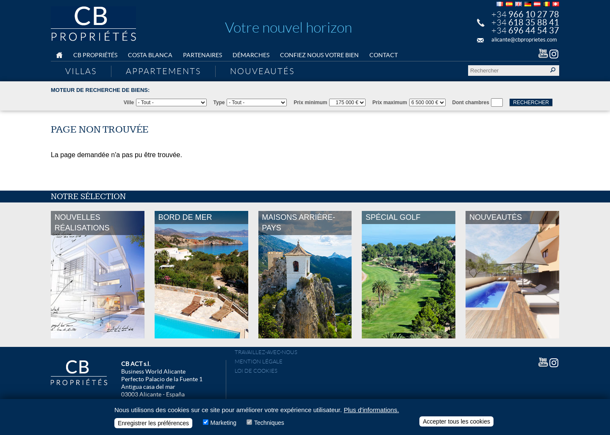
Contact (383, 55)
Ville (129, 102)
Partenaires (202, 55)
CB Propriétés (95, 55)
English (518, 4)
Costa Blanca (150, 55)
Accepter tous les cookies (456, 423)
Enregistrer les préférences (153, 425)
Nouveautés (262, 71)
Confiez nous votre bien (319, 55)
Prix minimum (310, 102)
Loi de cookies (256, 371)
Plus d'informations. (371, 412)
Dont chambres (470, 102)
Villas (81, 71)
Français (499, 4)
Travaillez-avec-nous (266, 352)
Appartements (163, 71)
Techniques (269, 424)
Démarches (251, 55)
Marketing (223, 424)
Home (59, 55)
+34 (525, 14)
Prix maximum (389, 102)
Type (219, 102)
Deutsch (527, 4)
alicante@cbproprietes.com (524, 39)
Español (509, 4)
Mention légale (259, 361)
